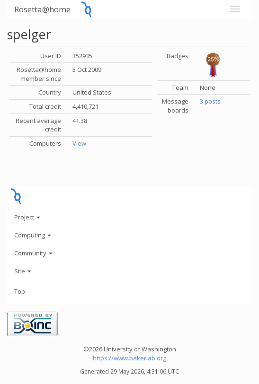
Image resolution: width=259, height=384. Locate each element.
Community (33, 253)
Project (27, 217)
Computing (32, 235)
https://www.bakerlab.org (129, 358)
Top (19, 291)
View (79, 143)
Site (22, 271)
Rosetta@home (42, 9)
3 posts (210, 101)
